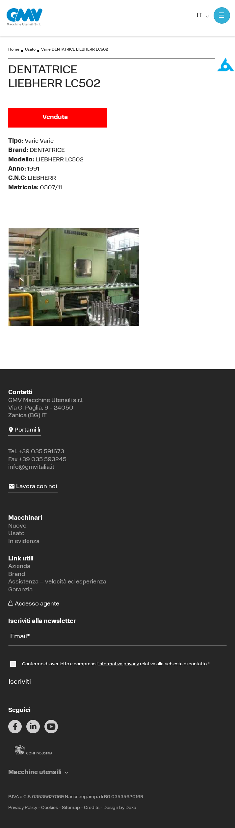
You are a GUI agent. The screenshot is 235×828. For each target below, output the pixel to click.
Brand (16, 574)
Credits (91, 807)
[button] (38, 772)
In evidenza (23, 541)
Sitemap (71, 807)
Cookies (49, 807)
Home (13, 50)
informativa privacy (118, 664)
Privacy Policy (22, 807)
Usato (30, 50)
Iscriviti (20, 682)
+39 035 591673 (41, 452)
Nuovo (17, 526)
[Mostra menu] (222, 15)
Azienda (19, 566)
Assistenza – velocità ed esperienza (57, 582)
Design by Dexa (119, 807)
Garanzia (20, 590)
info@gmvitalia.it (31, 467)
